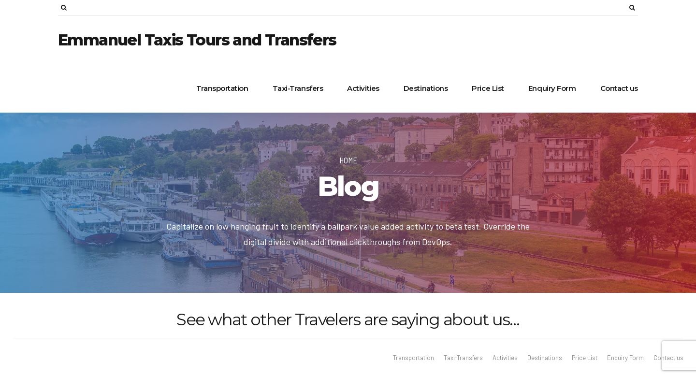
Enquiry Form (552, 88)
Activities (363, 88)
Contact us (619, 88)
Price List (488, 88)
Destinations (426, 88)
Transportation (222, 88)
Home (348, 160)
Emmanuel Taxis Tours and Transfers (197, 39)
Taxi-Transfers (298, 88)
